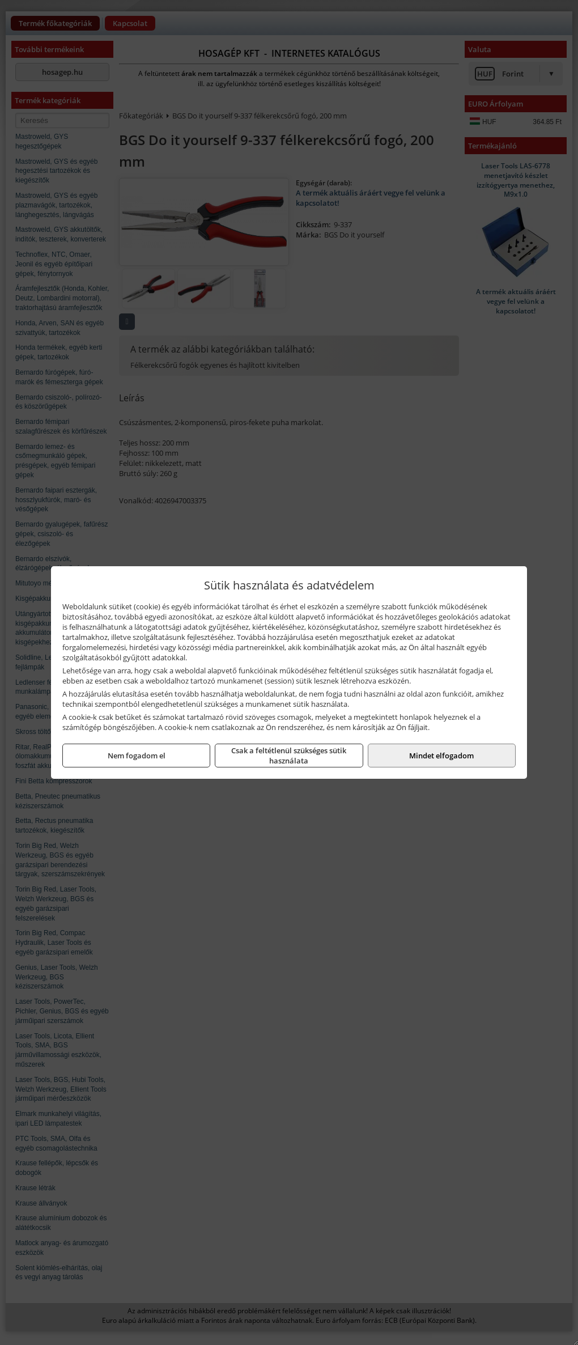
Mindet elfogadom (441, 755)
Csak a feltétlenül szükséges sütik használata (288, 755)
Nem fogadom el (136, 755)
